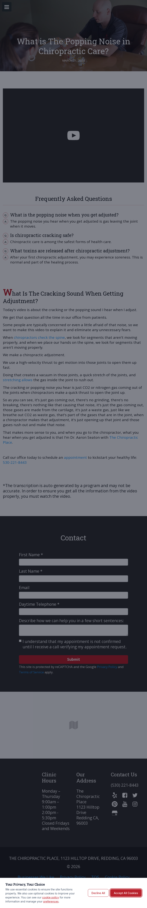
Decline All (98, 893)
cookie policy (50, 897)
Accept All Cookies (126, 893)
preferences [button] (51, 901)
